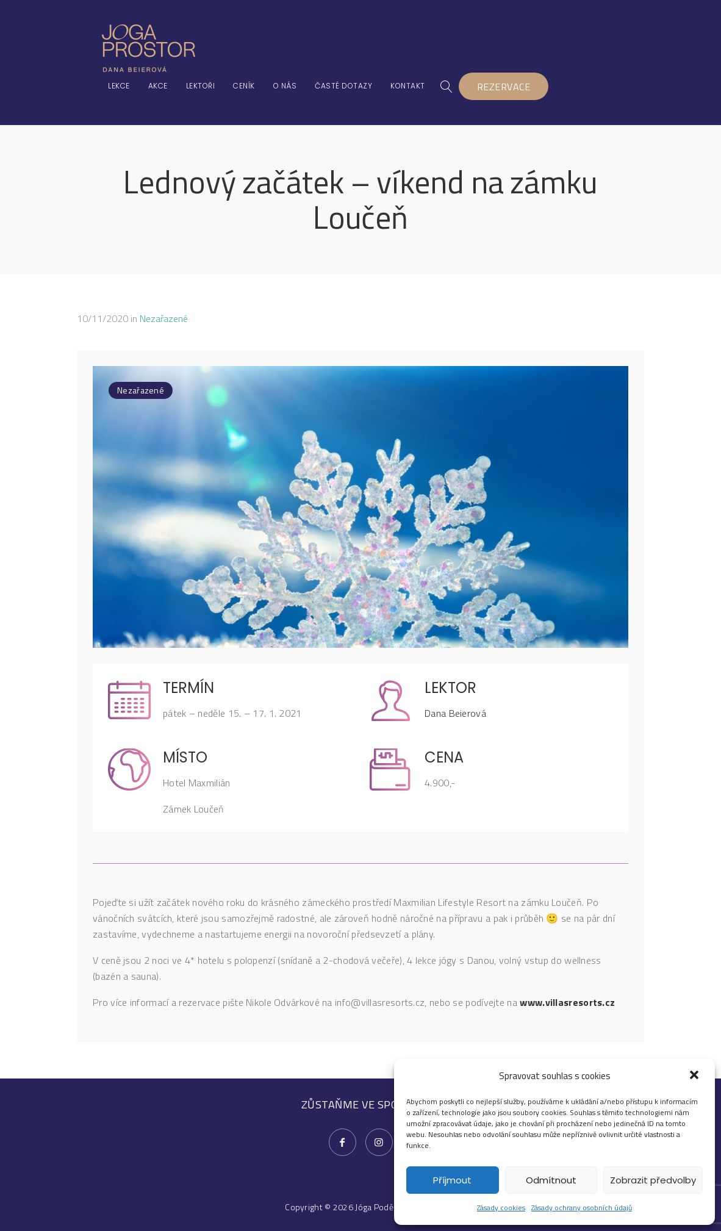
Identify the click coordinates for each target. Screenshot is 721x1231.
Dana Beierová (455, 713)
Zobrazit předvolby (653, 1180)
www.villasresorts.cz (567, 1002)
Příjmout (452, 1180)
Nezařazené (164, 318)
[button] (695, 1076)
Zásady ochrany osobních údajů (581, 1207)
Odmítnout (551, 1180)
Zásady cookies (501, 1207)
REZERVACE (504, 86)
